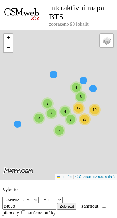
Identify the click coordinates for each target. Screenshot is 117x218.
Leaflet (64, 177)
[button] (76, 104)
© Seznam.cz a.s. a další (95, 177)
